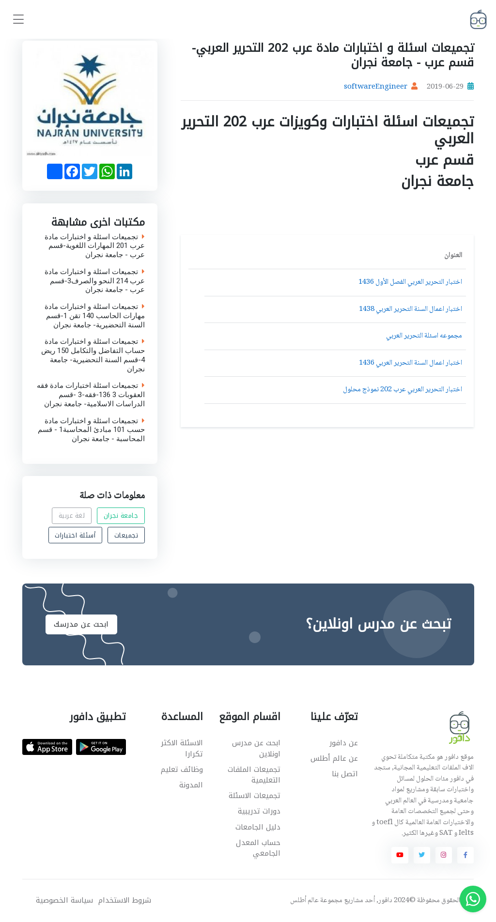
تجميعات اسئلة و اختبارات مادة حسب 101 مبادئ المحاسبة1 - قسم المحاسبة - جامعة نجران (91, 430)
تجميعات (126, 535)
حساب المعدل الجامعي (258, 848)
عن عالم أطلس (334, 758)
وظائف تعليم (182, 769)
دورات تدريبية (259, 811)
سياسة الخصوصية (64, 900)
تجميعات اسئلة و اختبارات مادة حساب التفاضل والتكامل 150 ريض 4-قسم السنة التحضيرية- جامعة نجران (93, 355)
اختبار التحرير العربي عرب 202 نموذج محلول (402, 390)
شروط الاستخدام (124, 900)
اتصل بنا (345, 774)
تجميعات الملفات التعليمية (254, 775)
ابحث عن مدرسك (81, 624)
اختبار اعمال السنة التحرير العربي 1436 (410, 363)
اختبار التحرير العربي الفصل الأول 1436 (410, 282)
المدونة (191, 785)
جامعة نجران (121, 515)
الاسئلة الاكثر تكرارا (182, 748)
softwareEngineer (375, 87)
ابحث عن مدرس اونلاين (256, 748)
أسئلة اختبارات (75, 535)
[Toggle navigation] (18, 20)
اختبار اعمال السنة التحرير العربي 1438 (410, 309)
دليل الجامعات (257, 827)
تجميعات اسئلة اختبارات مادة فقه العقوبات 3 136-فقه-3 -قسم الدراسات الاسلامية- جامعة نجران (91, 394)
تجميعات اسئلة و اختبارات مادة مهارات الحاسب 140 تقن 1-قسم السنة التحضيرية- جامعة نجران (95, 315)
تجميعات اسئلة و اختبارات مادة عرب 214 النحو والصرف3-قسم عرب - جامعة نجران (95, 280)
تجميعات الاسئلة (254, 795)
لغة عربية (72, 515)
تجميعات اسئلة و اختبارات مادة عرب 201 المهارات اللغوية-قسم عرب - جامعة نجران (95, 246)
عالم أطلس (304, 900)
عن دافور (343, 743)
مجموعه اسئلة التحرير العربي (424, 336)
